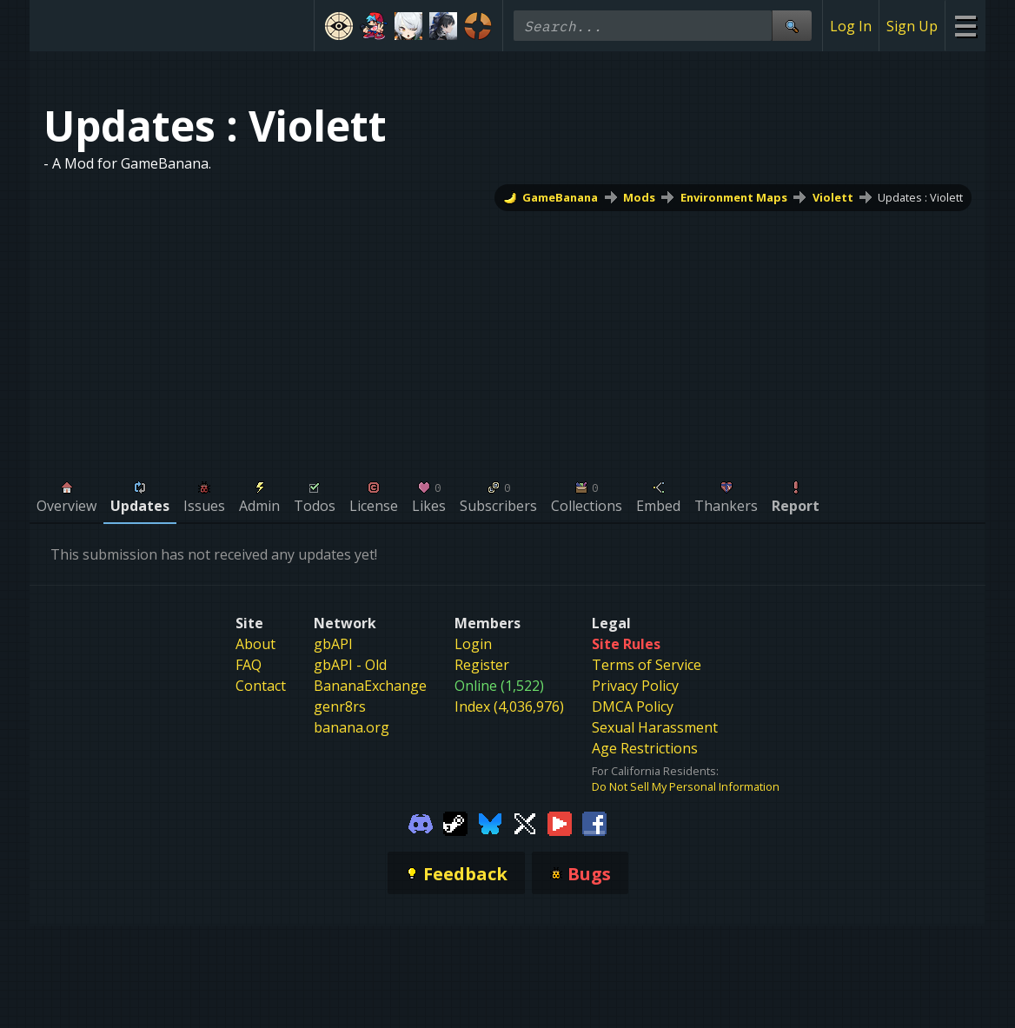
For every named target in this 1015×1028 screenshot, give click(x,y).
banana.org (351, 727)
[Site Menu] (965, 25)
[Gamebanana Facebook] (594, 822)
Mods (639, 197)
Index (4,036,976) (509, 706)
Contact (261, 685)
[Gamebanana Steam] (455, 822)
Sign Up (912, 26)
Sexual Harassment (655, 727)
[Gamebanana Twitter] (525, 822)
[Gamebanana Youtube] (560, 822)
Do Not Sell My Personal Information (685, 786)
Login (473, 643)
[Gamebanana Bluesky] (490, 822)
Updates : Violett (920, 197)
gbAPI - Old (350, 664)
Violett (833, 197)
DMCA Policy (632, 706)
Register (481, 664)
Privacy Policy (635, 685)
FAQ (249, 664)
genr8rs (340, 706)
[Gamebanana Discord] (421, 822)
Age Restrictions (645, 748)
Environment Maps (733, 197)
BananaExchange (370, 685)
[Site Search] (792, 25)
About (255, 643)
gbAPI (333, 643)
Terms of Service (646, 664)
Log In (851, 26)
